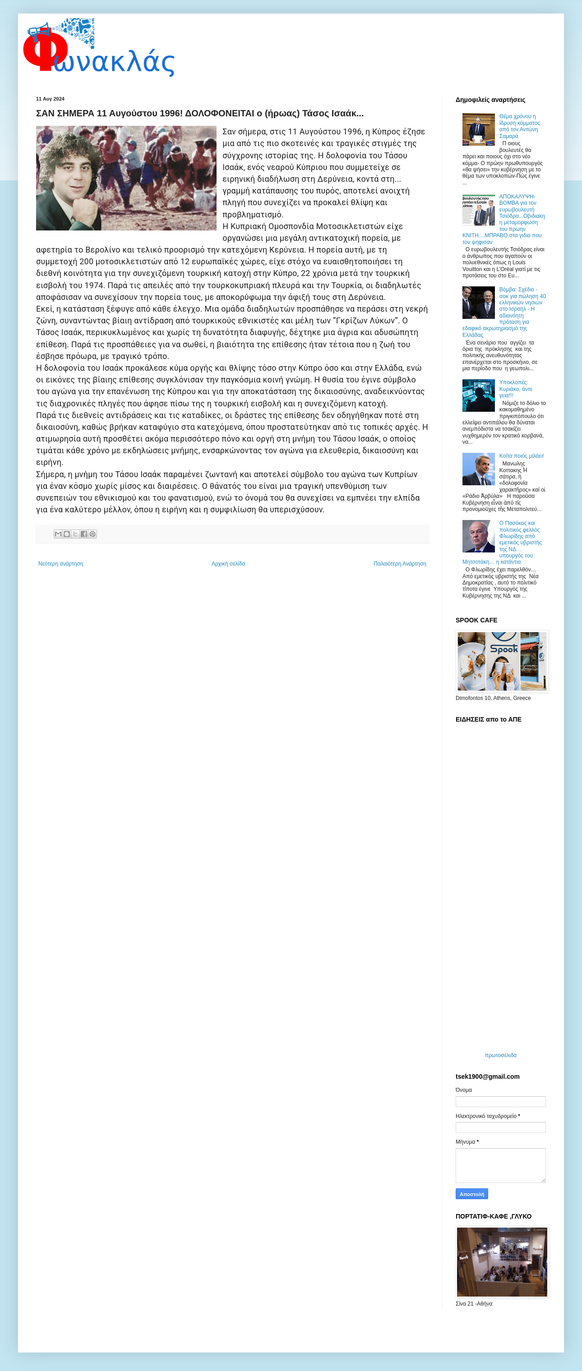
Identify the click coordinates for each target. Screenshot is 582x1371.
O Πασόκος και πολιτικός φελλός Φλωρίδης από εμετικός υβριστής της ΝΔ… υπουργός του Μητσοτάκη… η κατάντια (502, 542)
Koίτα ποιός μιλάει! (521, 456)
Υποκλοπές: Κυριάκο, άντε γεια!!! (515, 389)
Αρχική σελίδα (228, 564)
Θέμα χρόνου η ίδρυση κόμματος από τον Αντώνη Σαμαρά (519, 126)
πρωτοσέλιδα (501, 1055)
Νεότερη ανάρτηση (60, 564)
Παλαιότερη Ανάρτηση (400, 564)
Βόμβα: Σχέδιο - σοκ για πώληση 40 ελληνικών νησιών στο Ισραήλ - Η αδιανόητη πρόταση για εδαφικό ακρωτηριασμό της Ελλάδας (504, 312)
